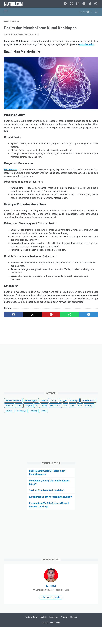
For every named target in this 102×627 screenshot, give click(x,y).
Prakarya (89, 405)
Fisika (18, 405)
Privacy (64, 617)
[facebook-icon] (65, 4)
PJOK (72, 405)
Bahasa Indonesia (13, 400)
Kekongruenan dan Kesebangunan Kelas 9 (50, 496)
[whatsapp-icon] (96, 4)
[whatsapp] (69, 314)
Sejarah (9, 411)
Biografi (44, 400)
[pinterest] (51, 314)
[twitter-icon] (71, 4)
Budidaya (74, 400)
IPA (37, 405)
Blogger (63, 400)
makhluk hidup (86, 44)
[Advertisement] (51, 367)
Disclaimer (53, 617)
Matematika (55, 405)
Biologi (54, 400)
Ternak (43, 411)
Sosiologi (33, 411)
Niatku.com (55, 623)
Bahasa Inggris (31, 400)
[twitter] (32, 314)
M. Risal (51, 585)
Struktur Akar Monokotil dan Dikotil (46, 490)
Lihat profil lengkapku (51, 597)
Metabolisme (10, 169)
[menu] (7, 11)
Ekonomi (9, 405)
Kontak (43, 617)
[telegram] (88, 314)
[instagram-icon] (78, 4)
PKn (80, 405)
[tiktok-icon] (90, 4)
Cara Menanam (88, 400)
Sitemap (73, 617)
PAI (65, 405)
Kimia (44, 405)
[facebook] (13, 314)
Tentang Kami (31, 617)
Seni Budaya (20, 411)
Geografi (28, 405)
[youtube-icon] (84, 4)
